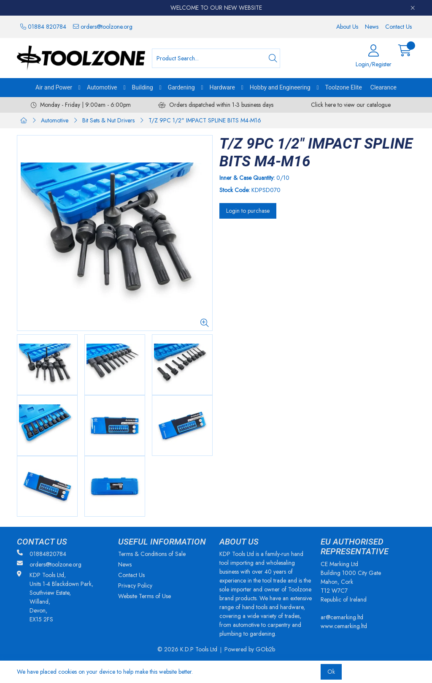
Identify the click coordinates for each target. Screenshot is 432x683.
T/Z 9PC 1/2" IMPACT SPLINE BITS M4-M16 (204, 120)
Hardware (222, 87)
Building (142, 87)
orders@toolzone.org (102, 26)
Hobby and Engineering (280, 87)
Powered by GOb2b (249, 649)
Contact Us (398, 26)
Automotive (102, 87)
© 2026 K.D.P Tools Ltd (187, 649)
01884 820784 (43, 26)
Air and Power (53, 87)
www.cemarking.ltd (344, 626)
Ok (331, 671)
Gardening (181, 87)
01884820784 (41, 554)
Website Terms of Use (144, 596)
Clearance (383, 87)
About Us (347, 26)
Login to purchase (248, 210)
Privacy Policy (135, 585)
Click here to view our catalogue (351, 104)
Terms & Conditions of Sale (152, 554)
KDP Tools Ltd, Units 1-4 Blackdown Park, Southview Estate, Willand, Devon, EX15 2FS (55, 597)
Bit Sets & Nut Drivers (108, 120)
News (371, 26)
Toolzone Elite (343, 87)
